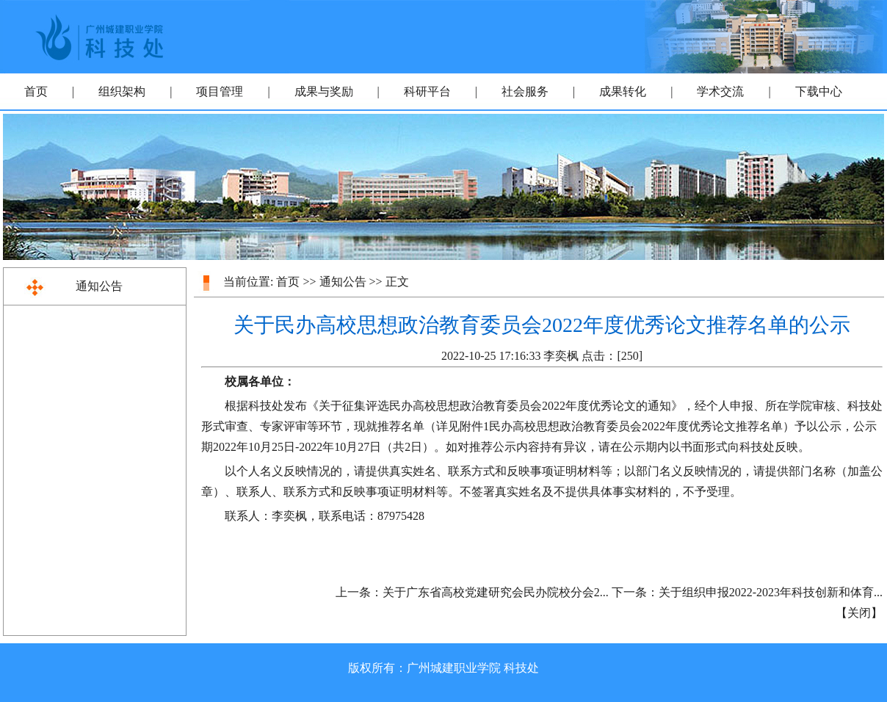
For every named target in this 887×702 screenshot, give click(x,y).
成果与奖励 (323, 91)
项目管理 (219, 91)
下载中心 (818, 91)
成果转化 (622, 91)
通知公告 (99, 286)
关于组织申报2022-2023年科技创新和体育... (771, 592)
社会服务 (525, 91)
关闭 (859, 613)
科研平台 (427, 91)
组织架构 (121, 91)
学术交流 (720, 91)
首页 (36, 91)
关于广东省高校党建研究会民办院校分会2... (496, 592)
